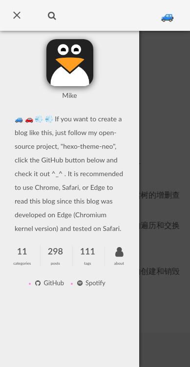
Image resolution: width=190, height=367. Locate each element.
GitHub (48, 283)
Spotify (89, 283)
